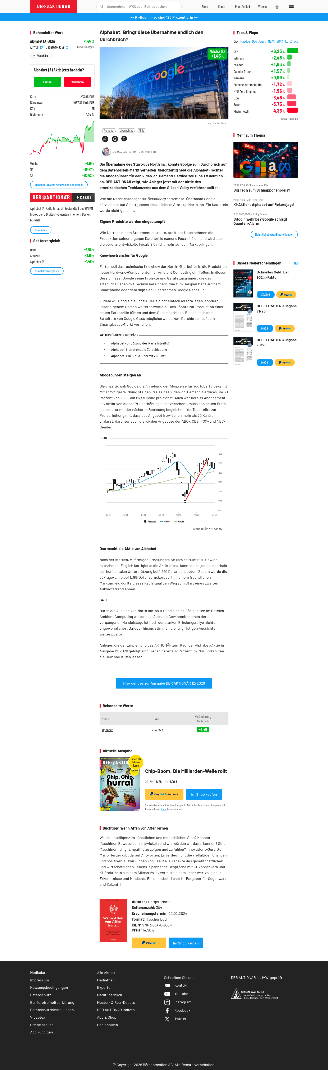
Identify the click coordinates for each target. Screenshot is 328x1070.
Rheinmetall (241, 111)
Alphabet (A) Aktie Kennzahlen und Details (59, 185)
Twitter (175, 1018)
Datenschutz (40, 994)
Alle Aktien (106, 972)
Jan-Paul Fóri (147, 151)
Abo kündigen (41, 1032)
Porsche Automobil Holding (249, 85)
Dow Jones (259, 41)
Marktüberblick (109, 994)
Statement (142, 232)
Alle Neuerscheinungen (290, 263)
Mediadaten (40, 972)
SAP (235, 52)
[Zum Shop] (205, 6)
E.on (236, 98)
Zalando (238, 65)
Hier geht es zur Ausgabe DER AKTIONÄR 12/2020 (164, 683)
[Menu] (290, 6)
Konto (164, 809)
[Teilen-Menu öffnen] (105, 139)
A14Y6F (36, 47)
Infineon (238, 58)
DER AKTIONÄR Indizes (116, 1009)
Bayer (237, 104)
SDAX (280, 41)
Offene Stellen (42, 1024)
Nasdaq (245, 41)
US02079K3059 (57, 47)
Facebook (177, 1010)
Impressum (39, 980)
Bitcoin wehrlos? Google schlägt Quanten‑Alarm (260, 221)
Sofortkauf (164, 794)
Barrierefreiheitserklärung (52, 1002)
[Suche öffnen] (101, 6)
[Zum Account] (221, 6)
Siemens (238, 78)
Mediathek (105, 980)
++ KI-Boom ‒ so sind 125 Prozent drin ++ (164, 17)
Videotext (38, 1017)
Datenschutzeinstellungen (52, 1010)
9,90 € (265, 328)
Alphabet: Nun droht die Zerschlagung (139, 349)
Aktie (141, 130)
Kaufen (47, 82)
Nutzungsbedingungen (49, 987)
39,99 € (265, 294)
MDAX (271, 41)
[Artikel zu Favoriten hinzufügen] (124, 138)
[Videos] (262, 6)
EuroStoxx (291, 41)
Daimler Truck (242, 71)
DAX (235, 41)
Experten (105, 987)
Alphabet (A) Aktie (42, 41)
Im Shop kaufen (204, 794)
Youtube (176, 993)
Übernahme (126, 130)
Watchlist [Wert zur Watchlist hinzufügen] (42, 55)
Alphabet (109, 130)
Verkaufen (77, 82)
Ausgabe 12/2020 (114, 651)
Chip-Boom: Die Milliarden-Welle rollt (186, 771)
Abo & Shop (106, 1017)
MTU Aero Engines (244, 91)
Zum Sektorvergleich (47, 271)
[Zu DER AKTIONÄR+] (242, 6)
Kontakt (176, 985)
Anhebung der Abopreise (166, 386)
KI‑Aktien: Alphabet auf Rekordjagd (263, 204)
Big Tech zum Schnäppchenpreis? (261, 190)
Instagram (177, 1002)
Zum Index (41, 230)
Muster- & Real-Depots (116, 1002)
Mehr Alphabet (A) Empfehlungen (274, 234)
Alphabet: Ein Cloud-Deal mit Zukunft (138, 356)
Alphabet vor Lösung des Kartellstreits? (140, 343)
